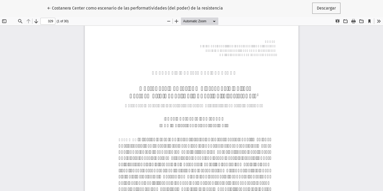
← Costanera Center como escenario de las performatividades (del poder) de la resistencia (135, 8)
